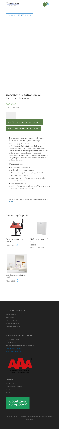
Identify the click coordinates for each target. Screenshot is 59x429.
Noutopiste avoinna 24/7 (14, 351)
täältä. (11, 202)
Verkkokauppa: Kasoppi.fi (14, 349)
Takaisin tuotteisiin (19, 15)
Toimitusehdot (10, 384)
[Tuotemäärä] (11, 115)
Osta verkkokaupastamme (23, 128)
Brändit (8, 392)
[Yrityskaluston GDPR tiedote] (8, 390)
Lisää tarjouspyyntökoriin (24, 122)
